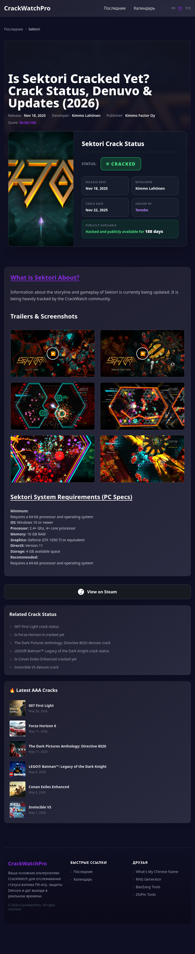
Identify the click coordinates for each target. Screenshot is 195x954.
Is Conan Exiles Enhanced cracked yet (43, 659)
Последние (114, 8)
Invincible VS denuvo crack (34, 667)
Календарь (144, 8)
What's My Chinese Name (155, 871)
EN (173, 8)
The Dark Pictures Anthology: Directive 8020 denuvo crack (59, 642)
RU (180, 8)
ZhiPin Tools (144, 894)
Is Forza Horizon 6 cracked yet (36, 634)
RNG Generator (147, 879)
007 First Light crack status (34, 626)
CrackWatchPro (27, 8)
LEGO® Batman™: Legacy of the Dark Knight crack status (59, 651)
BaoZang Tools (146, 886)
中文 (188, 8)
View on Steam (97, 592)
